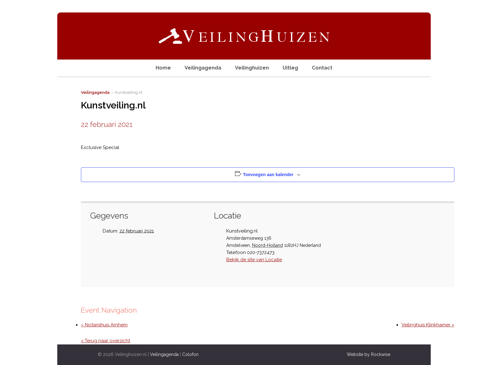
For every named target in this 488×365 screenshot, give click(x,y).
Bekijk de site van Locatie (254, 259)
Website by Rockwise (368, 354)
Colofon (190, 354)
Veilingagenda (203, 68)
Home (163, 68)
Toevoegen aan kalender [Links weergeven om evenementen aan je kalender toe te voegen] (268, 174)
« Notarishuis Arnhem (104, 325)
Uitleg (290, 68)
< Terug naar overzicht (105, 340)
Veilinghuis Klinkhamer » (427, 325)
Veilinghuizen (252, 68)
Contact (322, 68)
